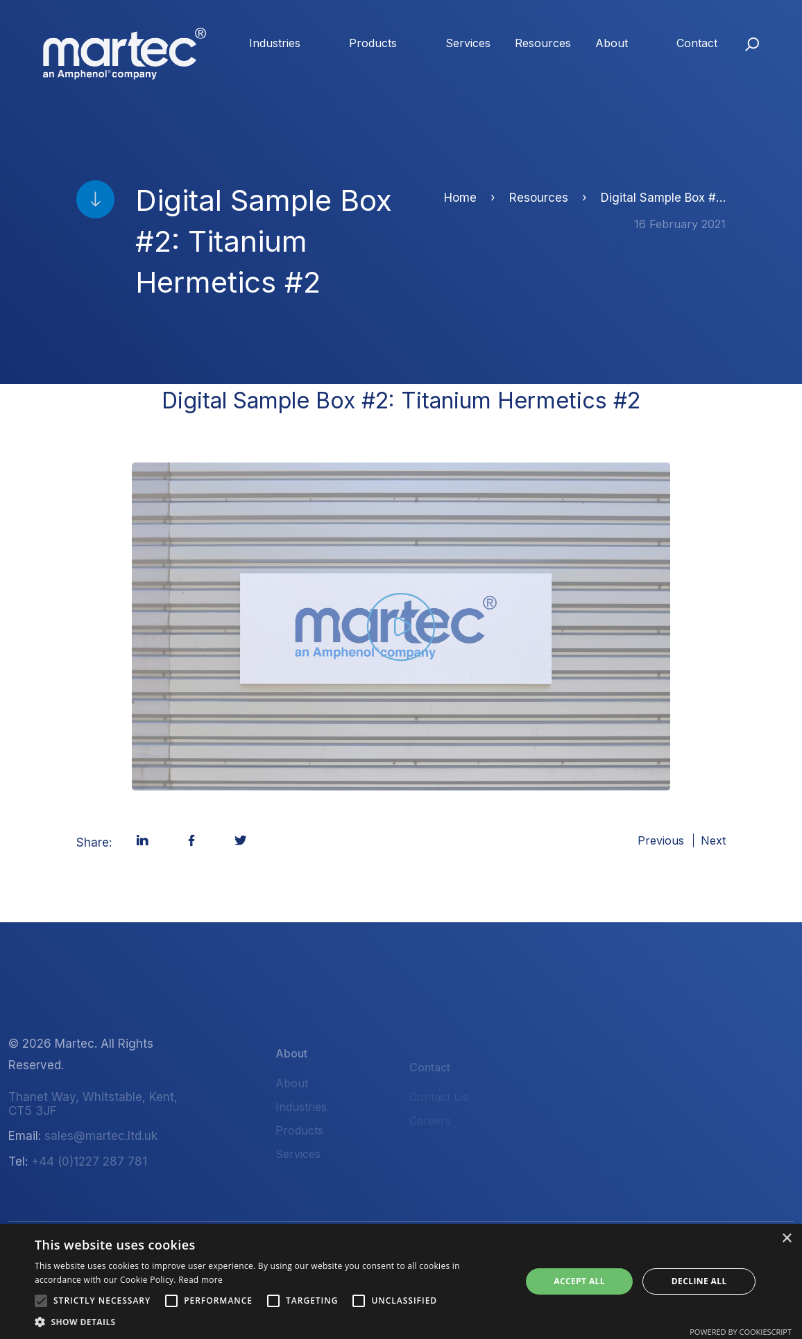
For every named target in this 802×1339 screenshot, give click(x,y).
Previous (661, 840)
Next (713, 840)
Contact (696, 43)
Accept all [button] (579, 1281)
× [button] (786, 1239)
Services (467, 43)
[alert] (401, 1281)
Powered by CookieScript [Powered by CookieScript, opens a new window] (741, 1332)
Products (373, 43)
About (611, 43)
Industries (274, 43)
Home (460, 198)
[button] (41, 1301)
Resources (543, 43)
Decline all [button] (699, 1281)
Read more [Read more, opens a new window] (200, 1280)
